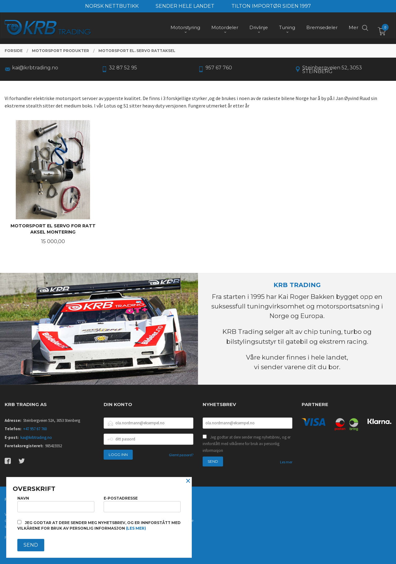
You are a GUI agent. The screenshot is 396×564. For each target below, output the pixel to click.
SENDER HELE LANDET (185, 6)
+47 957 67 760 (35, 428)
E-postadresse (142, 504)
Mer (353, 28)
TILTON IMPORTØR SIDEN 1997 (271, 6)
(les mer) (136, 528)
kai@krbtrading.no (36, 437)
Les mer (286, 462)
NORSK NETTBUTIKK (112, 6)
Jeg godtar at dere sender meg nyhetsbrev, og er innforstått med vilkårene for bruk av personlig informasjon (247, 444)
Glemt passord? (181, 455)
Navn (55, 504)
